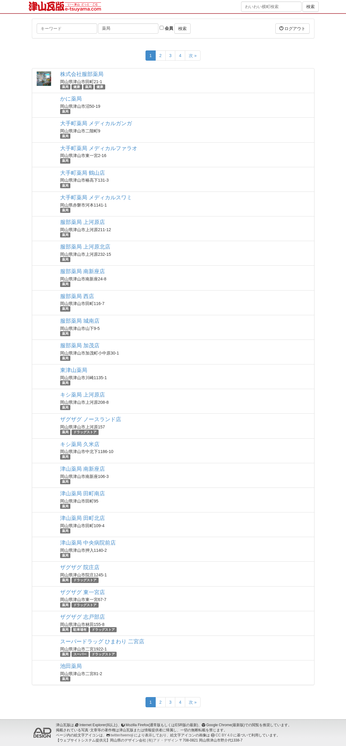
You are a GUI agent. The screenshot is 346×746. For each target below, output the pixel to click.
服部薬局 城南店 (80, 321)
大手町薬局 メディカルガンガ (96, 123)
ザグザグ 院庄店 (80, 567)
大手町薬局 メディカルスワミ (96, 198)
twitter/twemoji (122, 735)
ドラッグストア (84, 432)
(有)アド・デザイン (162, 740)
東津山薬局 (73, 370)
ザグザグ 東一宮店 (82, 592)
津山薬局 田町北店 (82, 518)
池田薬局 (71, 666)
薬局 (65, 87)
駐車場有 (80, 629)
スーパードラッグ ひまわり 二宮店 (102, 642)
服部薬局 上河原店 (82, 222)
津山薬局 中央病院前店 (88, 543)
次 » (193, 55)
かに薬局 (71, 99)
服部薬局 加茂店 (80, 346)
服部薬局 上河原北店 (85, 247)
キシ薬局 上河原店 (82, 395)
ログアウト (292, 28)
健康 (76, 87)
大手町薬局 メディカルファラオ (98, 148)
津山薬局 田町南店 (82, 494)
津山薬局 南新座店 (82, 469)
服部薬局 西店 (77, 296)
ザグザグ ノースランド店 (90, 419)
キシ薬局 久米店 (80, 444)
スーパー (80, 654)
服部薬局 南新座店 (82, 271)
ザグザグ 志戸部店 (82, 617)
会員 (166, 28)
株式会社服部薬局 (81, 74)
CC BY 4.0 (224, 735)
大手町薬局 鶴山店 (82, 173)
